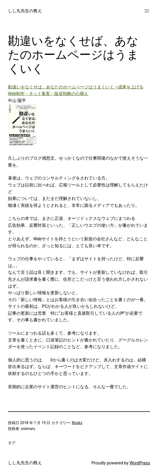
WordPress (139, 463)
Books (77, 423)
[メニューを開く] (147, 11)
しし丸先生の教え (25, 10)
